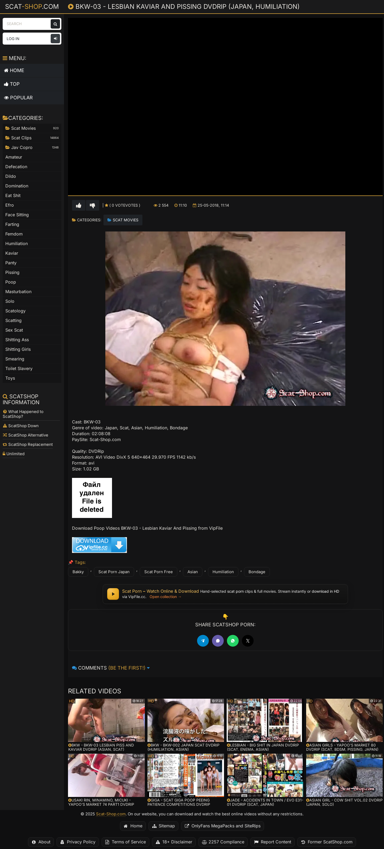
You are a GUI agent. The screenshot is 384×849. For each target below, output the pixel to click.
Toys (10, 378)
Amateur (13, 157)
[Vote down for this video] (92, 205)
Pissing (12, 272)
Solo (9, 301)
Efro (9, 205)
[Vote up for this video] (78, 205)
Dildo (10, 176)
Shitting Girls (18, 349)
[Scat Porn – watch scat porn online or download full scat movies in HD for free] (225, 594)
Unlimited (14, 453)
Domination (16, 185)
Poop (10, 282)
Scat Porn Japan (114, 571)
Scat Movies (125, 220)
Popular (18, 97)
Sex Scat (14, 330)
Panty (11, 262)
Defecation (16, 166)
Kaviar (11, 253)
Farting (12, 224)
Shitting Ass (17, 339)
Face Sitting (17, 214)
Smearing (14, 358)
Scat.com (32, 6)
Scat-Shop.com (111, 814)
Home (14, 70)
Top (12, 84)
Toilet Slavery (19, 368)
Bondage (257, 571)
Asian (192, 571)
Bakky (78, 571)
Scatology (15, 310)
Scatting (13, 320)
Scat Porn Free (158, 571)
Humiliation (223, 571)
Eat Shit (13, 195)
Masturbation (18, 291)
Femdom (14, 234)
